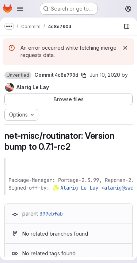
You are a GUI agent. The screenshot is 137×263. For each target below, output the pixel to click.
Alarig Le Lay (79, 187)
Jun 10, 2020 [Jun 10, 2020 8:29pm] (105, 75)
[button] (17, 75)
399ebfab (51, 213)
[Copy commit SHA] (83, 75)
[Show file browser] (127, 26)
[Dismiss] (125, 47)
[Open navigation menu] (20, 9)
